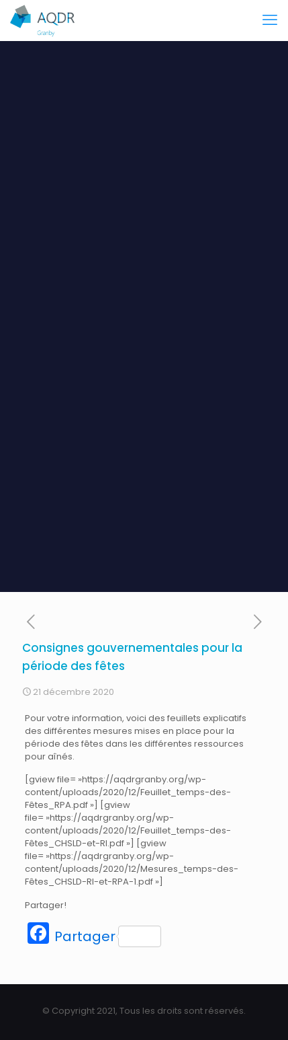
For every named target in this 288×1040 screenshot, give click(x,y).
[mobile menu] (269, 20)
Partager (107, 936)
